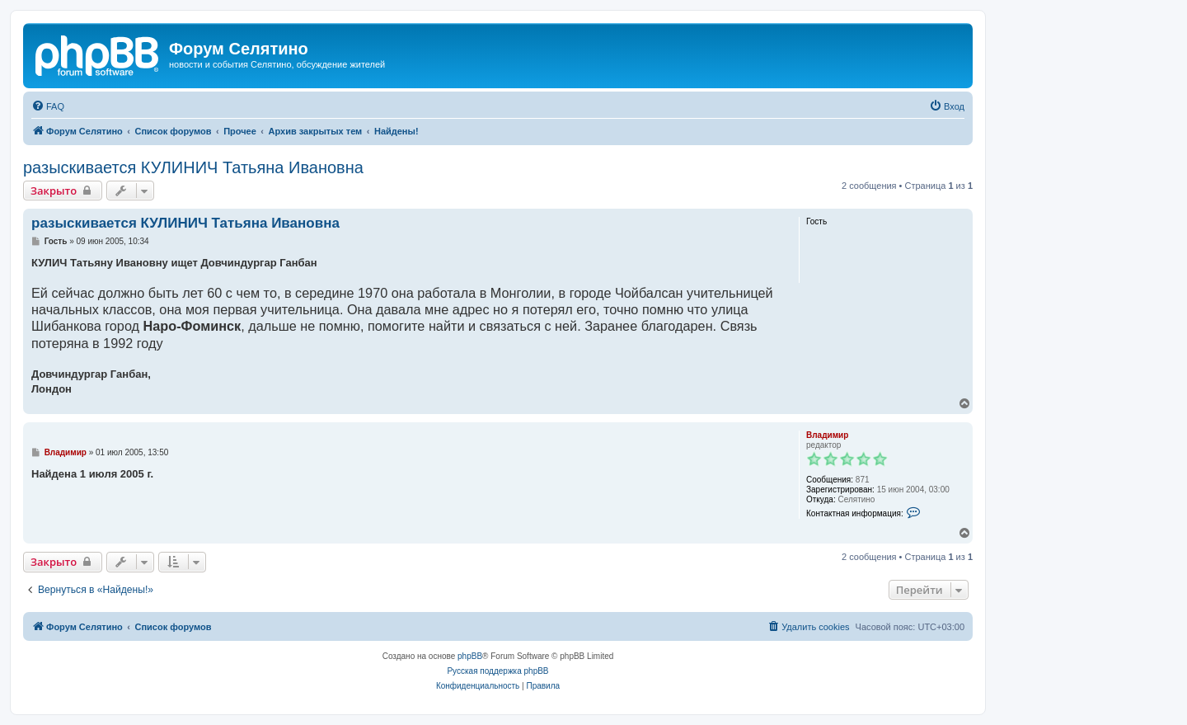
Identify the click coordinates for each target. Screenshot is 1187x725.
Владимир (827, 435)
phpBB (469, 656)
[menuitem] (47, 106)
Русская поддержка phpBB (497, 671)
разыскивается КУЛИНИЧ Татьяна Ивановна (193, 167)
